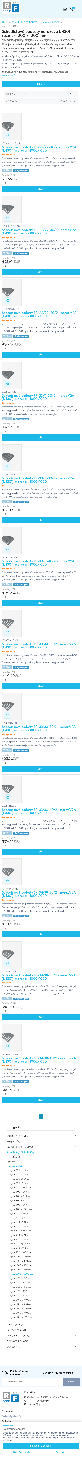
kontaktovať (8, 75)
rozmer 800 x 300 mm (20, 1218)
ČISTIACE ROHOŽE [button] (17, 1341)
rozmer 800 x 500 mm (20, 1222)
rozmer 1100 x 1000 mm (21, 1296)
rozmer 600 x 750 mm (20, 1183)
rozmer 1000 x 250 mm (20, 1257)
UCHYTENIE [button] (13, 1347)
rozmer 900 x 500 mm (20, 1244)
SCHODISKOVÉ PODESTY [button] (20, 1153)
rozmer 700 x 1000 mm (21, 1209)
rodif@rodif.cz (34, 1405)
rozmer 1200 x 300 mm (20, 1304)
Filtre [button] (41, 84)
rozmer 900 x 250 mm (20, 1235)
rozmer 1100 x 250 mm (20, 1278)
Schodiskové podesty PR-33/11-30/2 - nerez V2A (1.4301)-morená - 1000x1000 (38, 398)
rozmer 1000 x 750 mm (20, 1270)
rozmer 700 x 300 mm (20, 1196)
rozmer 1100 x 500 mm (20, 1287)
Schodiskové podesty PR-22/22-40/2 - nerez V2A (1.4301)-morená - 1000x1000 (39, 315)
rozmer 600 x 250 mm (20, 1170)
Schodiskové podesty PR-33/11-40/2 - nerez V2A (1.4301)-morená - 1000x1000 (38, 563)
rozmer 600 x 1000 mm (20, 1188)
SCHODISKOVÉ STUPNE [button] (20, 1147)
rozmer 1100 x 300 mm (20, 1283)
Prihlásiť (71, 1382)
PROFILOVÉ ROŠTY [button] (17, 1330)
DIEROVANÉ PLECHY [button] (18, 1325)
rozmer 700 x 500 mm (20, 1200)
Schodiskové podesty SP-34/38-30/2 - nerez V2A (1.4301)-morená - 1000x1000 (39, 895)
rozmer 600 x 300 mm (20, 1175)
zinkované (12, 1162)
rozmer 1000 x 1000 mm (15, 26)
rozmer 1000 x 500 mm (20, 1265)
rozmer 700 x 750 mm (20, 1205)
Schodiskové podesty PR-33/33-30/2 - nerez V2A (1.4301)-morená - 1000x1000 (39, 646)
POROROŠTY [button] (13, 1141)
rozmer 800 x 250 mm (20, 1213)
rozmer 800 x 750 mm (20, 1226)
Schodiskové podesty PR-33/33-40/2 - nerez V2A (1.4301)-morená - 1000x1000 (39, 812)
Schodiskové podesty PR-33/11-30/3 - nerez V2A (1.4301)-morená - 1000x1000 (38, 481)
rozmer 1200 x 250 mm (20, 1300)
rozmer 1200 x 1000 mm (21, 1317)
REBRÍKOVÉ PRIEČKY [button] (18, 1336)
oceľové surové (14, 1157)
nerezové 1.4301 (51, 22)
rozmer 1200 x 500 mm (20, 1308)
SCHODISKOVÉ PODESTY (25, 22)
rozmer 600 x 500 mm (20, 1179)
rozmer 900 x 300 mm (20, 1239)
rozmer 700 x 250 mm (20, 1192)
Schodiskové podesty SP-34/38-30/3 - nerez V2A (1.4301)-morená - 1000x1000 (39, 978)
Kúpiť (41, 189)
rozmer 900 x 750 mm (20, 1248)
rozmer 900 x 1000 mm (20, 1252)
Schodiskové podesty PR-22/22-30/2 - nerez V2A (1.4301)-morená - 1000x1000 (39, 149)
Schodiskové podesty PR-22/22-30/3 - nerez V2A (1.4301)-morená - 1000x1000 (39, 232)
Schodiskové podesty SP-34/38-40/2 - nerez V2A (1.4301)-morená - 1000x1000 (39, 1060)
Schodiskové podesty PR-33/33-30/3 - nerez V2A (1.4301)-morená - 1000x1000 (39, 729)
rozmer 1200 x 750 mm (20, 1313)
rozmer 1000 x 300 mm (20, 1261)
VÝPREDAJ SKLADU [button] (17, 1136)
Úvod (4, 22)
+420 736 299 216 (39, 1401)
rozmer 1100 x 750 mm (20, 1291)
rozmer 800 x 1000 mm (20, 1231)
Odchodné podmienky (11, 1416)
